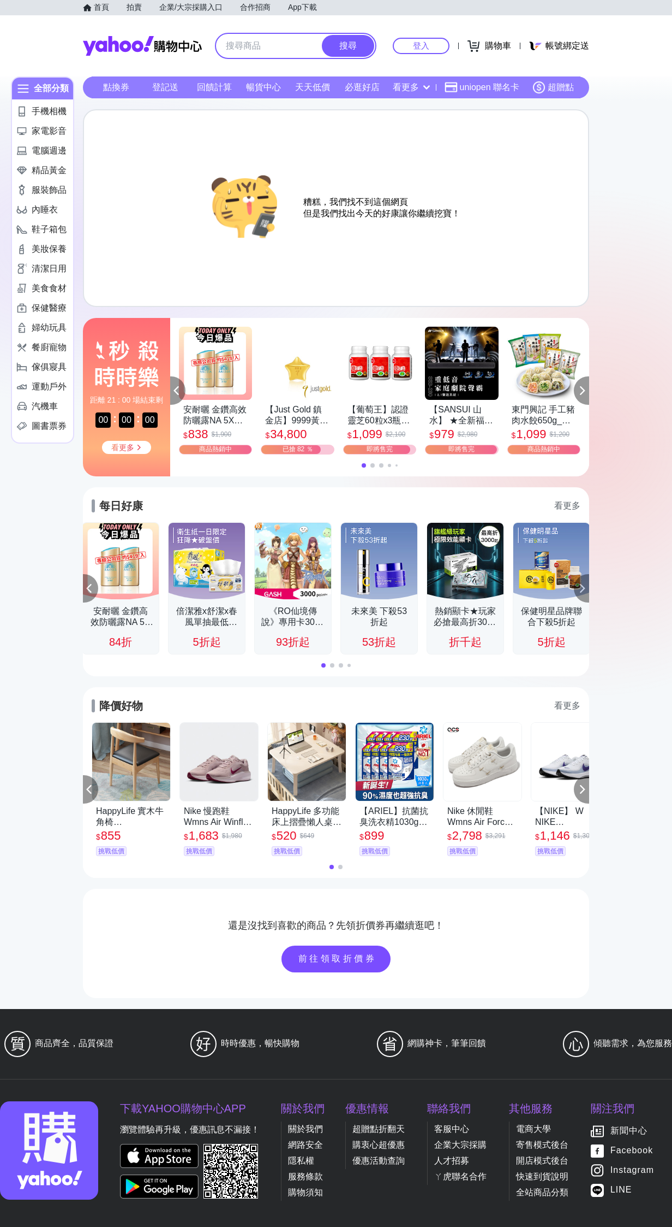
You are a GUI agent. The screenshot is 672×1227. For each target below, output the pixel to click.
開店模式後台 (542, 1160)
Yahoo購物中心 (142, 46)
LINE (621, 1190)
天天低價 (312, 87)
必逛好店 (362, 87)
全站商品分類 (542, 1192)
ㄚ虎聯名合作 (460, 1176)
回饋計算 (214, 87)
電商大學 (533, 1129)
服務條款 (305, 1176)
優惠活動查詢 (378, 1160)
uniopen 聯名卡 (482, 87)
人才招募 (451, 1160)
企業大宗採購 (460, 1144)
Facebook (631, 1150)
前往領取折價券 (337, 958)
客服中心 (451, 1129)
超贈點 (553, 87)
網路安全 (305, 1144)
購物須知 (305, 1192)
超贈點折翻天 (378, 1129)
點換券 (116, 87)
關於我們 (305, 1129)
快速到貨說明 (542, 1176)
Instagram (632, 1170)
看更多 (411, 87)
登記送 (165, 87)
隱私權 (301, 1160)
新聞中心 (628, 1131)
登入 (421, 45)
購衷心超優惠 (378, 1144)
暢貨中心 (263, 87)
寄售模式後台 (542, 1144)
